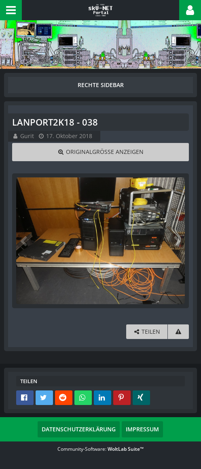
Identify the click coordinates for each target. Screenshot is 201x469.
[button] (11, 10)
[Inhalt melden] (178, 331)
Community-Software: (100, 449)
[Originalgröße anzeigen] (100, 152)
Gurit (27, 136)
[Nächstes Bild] (177, 240)
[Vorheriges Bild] (24, 240)
